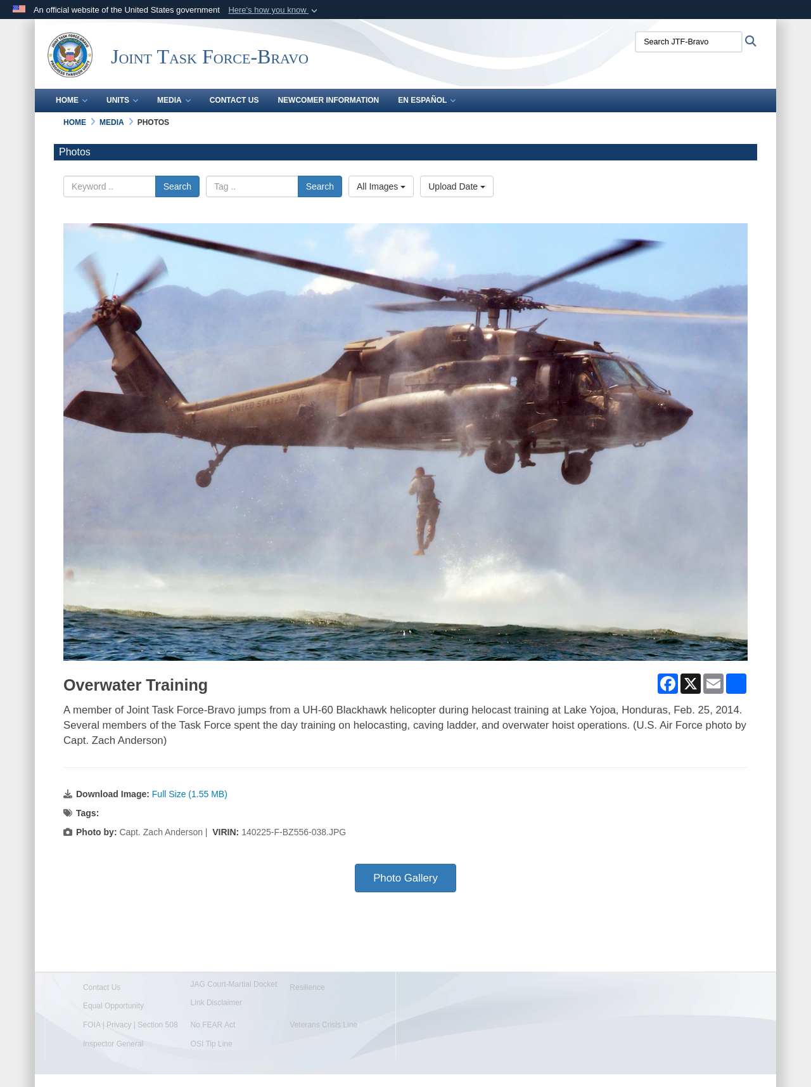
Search (177, 186)
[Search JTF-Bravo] (689, 42)
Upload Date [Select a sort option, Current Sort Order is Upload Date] (456, 186)
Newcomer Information (328, 100)
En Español (427, 100)
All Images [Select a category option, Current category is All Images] (381, 186)
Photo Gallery (405, 878)
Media (174, 100)
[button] (274, 10)
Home (71, 100)
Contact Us (234, 100)
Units (122, 100)
